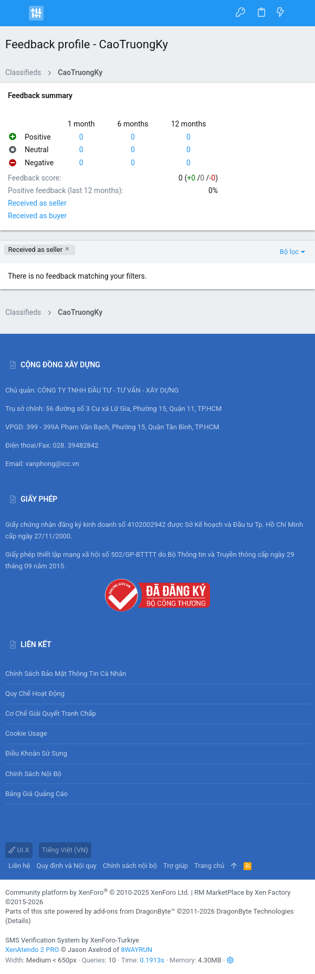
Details (17, 921)
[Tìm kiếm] (299, 12)
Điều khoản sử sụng (36, 753)
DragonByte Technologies (254, 911)
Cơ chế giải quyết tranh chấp (50, 713)
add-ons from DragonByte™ (134, 911)
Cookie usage (26, 733)
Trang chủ (209, 866)
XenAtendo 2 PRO (32, 950)
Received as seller (37, 203)
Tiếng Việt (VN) (65, 850)
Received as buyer (37, 215)
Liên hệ (19, 866)
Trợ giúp (175, 866)
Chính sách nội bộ (33, 774)
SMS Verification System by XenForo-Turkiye (72, 940)
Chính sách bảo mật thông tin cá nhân (157, 674)
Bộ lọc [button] (289, 252)
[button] (15, 13)
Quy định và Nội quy (67, 866)
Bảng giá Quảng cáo (36, 794)
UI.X (18, 850)
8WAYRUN (136, 950)
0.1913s (152, 960)
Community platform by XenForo (97, 892)
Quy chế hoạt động (157, 694)
